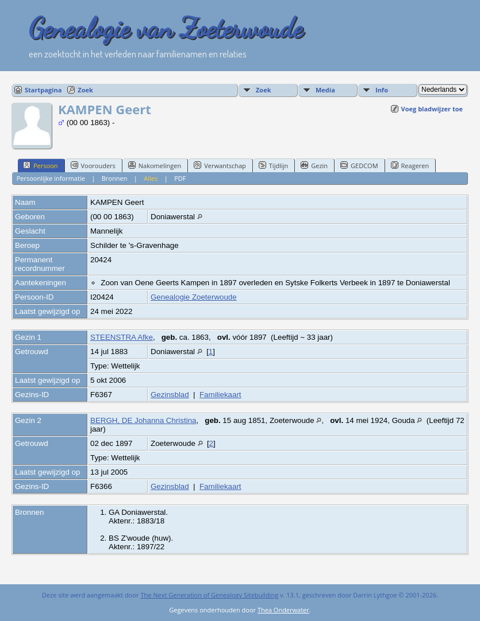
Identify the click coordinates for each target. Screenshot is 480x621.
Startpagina (43, 90)
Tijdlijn (273, 165)
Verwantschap (220, 165)
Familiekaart (220, 394)
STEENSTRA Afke (121, 337)
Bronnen (115, 178)
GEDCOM (359, 165)
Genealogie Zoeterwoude (194, 297)
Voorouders (93, 165)
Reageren (410, 165)
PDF (180, 178)
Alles (151, 178)
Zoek (85, 90)
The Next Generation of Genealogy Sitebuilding (209, 595)
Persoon (40, 165)
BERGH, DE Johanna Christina (143, 420)
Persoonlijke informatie (51, 178)
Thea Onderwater (283, 610)
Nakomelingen (154, 165)
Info (381, 90)
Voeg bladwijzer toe (432, 108)
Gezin (314, 165)
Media (325, 90)
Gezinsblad (170, 394)
